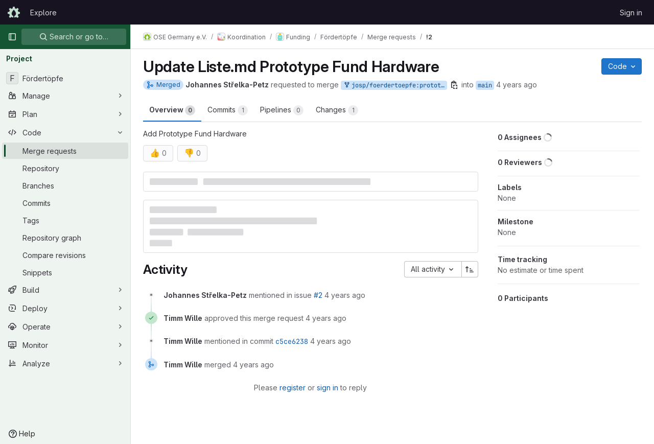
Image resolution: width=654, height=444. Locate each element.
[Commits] (65, 203)
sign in (327, 387)
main (485, 85)
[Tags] (65, 220)
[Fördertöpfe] (65, 78)
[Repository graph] (65, 237)
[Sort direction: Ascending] (470, 269)
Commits (227, 110)
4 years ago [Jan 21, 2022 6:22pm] (516, 84)
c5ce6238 (291, 341)
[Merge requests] (65, 151)
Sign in (631, 12)
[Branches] (65, 185)
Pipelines (281, 110)
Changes (337, 110)
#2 (318, 295)
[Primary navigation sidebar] (12, 37)
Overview (172, 110)
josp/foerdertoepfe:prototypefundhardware (395, 85)
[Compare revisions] (65, 255)
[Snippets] (65, 272)
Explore (43, 12)
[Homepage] (14, 12)
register (292, 387)
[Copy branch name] (454, 85)
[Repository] (65, 168)
